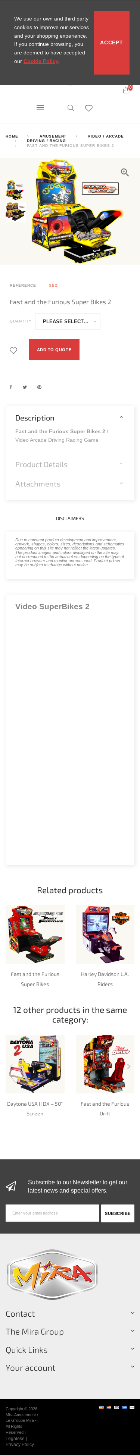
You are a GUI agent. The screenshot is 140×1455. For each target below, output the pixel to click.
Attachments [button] (37, 483)
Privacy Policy (20, 1444)
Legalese (15, 1438)
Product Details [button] (41, 464)
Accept (111, 42)
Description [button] (35, 417)
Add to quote (54, 349)
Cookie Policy (41, 61)
